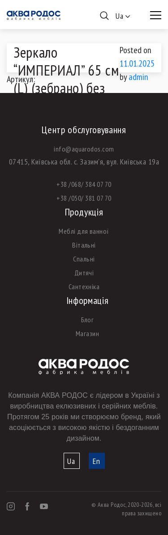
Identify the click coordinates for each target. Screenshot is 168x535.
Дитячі (84, 272)
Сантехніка (84, 286)
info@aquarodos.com (84, 148)
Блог (87, 319)
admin (138, 77)
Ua (71, 461)
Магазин (87, 333)
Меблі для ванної (84, 231)
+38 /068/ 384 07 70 (83, 184)
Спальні (84, 258)
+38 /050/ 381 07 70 (83, 198)
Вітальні (84, 244)
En (96, 461)
